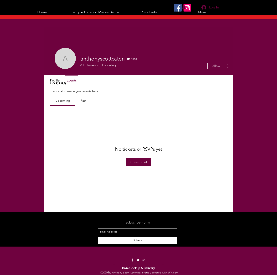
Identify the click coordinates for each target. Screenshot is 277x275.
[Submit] (137, 240)
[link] (62, 100)
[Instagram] (187, 8)
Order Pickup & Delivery (138, 268)
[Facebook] (178, 8)
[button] (95, 12)
